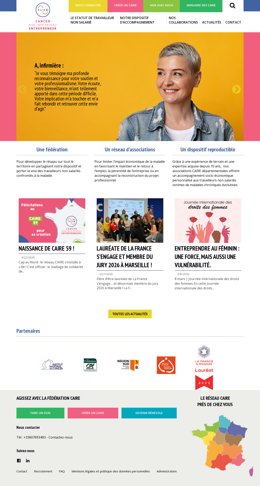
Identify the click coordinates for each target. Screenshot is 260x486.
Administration (167, 471)
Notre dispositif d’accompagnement (137, 20)
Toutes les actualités (130, 313)
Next (233, 87)
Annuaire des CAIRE (201, 5)
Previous (19, 87)
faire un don (40, 413)
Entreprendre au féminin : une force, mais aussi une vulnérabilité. (207, 256)
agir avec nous (161, 5)
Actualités (211, 22)
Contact (233, 22)
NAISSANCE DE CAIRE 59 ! (46, 248)
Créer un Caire (125, 5)
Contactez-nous (61, 437)
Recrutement (43, 471)
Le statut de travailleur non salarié (92, 20)
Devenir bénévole (149, 413)
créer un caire (93, 413)
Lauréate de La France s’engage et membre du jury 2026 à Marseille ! (125, 256)
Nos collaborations (183, 20)
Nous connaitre (88, 5)
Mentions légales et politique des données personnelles (111, 471)
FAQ (62, 471)
